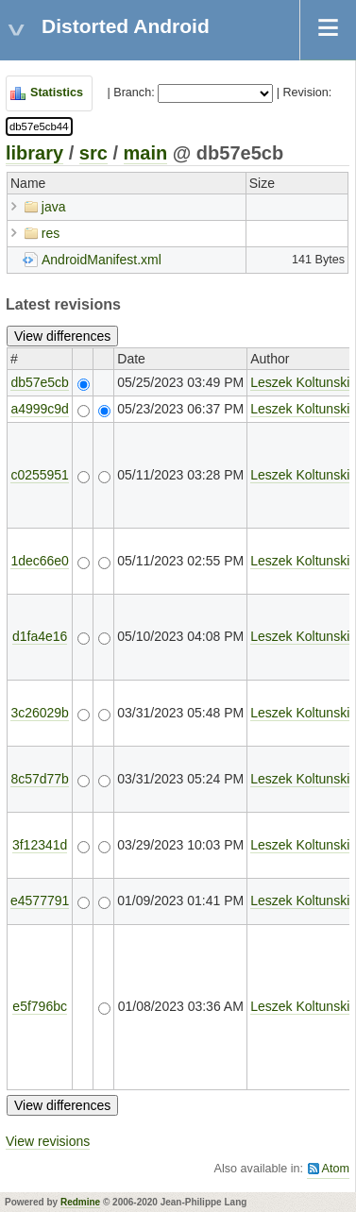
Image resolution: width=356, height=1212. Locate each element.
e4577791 (39, 900)
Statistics (56, 92)
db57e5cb (39, 382)
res (50, 233)
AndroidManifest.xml (101, 259)
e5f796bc (39, 1006)
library (34, 153)
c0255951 (39, 474)
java (54, 206)
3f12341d (39, 844)
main (146, 153)
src (93, 153)
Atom (335, 1168)
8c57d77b (39, 778)
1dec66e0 (39, 560)
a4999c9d (39, 408)
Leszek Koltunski (299, 382)
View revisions (48, 1141)
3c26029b (39, 712)
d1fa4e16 (39, 636)
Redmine (80, 1202)
